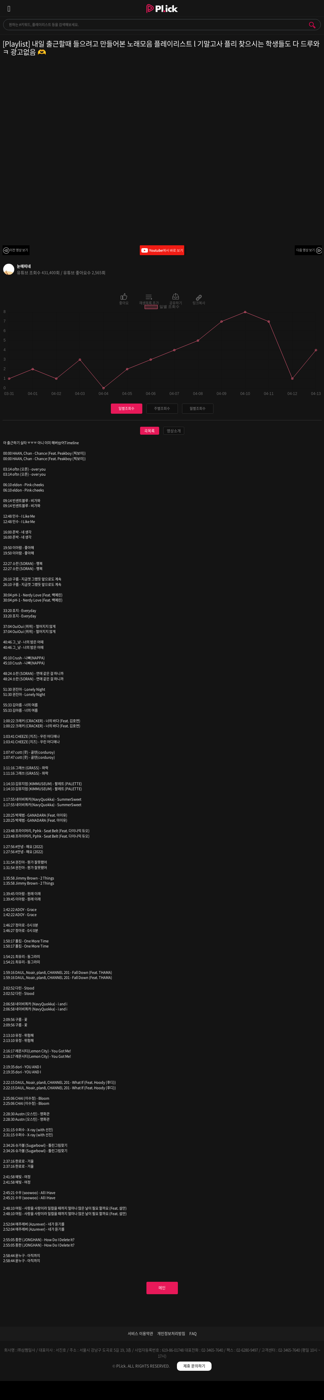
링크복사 (198, 302)
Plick (162, 14)
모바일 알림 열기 (315, 8)
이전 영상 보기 (19, 250)
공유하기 (175, 302)
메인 (162, 1288)
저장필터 (202, 1391)
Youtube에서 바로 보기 (162, 250)
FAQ (193, 1333)
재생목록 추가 (149, 302)
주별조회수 (162, 408)
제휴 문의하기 (194, 1366)
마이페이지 (283, 1391)
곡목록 (149, 431)
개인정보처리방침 (171, 1333)
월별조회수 (198, 408)
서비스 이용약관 (140, 1333)
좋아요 (124, 302)
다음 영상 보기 (305, 250)
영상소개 (174, 431)
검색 (312, 25)
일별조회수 (126, 408)
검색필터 (121, 1391)
